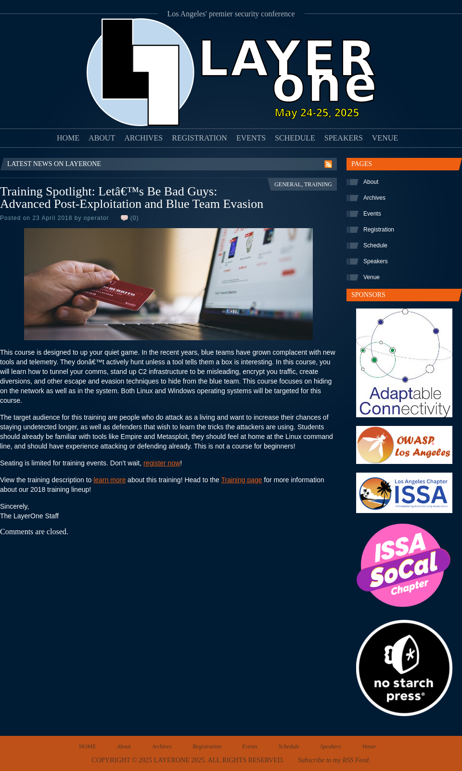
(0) (134, 218)
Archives (143, 138)
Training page (241, 480)
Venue (385, 138)
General (287, 184)
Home (68, 138)
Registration (199, 138)
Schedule (295, 138)
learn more (109, 480)
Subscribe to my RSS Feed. (334, 760)
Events (251, 138)
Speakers (343, 138)
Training (318, 184)
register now (161, 463)
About (102, 138)
